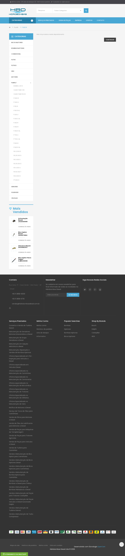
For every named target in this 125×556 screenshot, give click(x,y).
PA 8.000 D (17, 176)
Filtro (13, 60)
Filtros (13, 65)
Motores (14, 77)
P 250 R (16, 123)
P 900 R (24, 27)
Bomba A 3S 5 (18, 86)
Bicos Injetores (17, 42)
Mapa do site (15, 545)
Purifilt (16, 27)
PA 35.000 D (17, 164)
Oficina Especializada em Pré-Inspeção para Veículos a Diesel (20, 358)
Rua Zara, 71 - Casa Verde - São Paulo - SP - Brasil (25, 287)
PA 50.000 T (17, 172)
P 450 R (16, 127)
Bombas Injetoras (17, 48)
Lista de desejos (43, 333)
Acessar (66, 2)
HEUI (12, 71)
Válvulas (14, 198)
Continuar (110, 40)
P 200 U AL (17, 119)
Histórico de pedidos (44, 329)
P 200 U (16, 114)
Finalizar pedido (43, 2)
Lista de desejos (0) (28, 2)
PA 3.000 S (17, 159)
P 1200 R (16, 98)
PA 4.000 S (17, 168)
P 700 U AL (17, 139)
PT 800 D (16, 180)
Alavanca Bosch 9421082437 (24, 246)
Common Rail (16, 54)
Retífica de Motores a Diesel (20, 407)
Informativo (41, 336)
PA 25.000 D (17, 155)
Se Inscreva (72, 295)
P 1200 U (16, 102)
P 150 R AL (17, 110)
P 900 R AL (17, 147)
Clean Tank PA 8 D (20, 94)
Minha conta (15, 2)
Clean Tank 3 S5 (19, 90)
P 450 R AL (17, 131)
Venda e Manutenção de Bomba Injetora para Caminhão (18, 474)
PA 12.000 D (17, 151)
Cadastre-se (56, 2)
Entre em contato (56, 545)
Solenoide (14, 192)
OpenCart (101, 547)
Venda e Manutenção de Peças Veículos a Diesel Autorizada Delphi (21, 501)
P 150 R (16, 106)
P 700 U (16, 135)
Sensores (14, 187)
